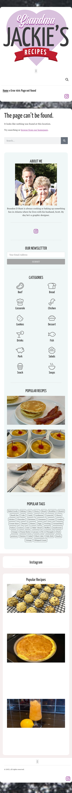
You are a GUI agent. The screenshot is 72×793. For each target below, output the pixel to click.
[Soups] (52, 366)
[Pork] (20, 350)
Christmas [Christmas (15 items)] (31, 519)
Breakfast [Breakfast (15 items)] (52, 511)
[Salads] (52, 350)
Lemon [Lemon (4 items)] (20, 528)
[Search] (64, 140)
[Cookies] (20, 318)
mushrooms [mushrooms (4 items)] (57, 528)
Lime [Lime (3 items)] (28, 528)
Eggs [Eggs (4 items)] (40, 523)
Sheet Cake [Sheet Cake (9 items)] (39, 536)
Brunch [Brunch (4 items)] (61, 511)
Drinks (20, 340)
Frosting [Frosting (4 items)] (47, 523)
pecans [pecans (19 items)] (36, 532)
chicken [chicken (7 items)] (12, 519)
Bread (52, 292)
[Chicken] (52, 302)
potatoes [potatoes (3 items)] (14, 536)
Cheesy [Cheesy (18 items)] (58, 515)
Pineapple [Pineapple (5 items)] (50, 532)
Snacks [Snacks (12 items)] (58, 536)
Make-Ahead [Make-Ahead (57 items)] (37, 528)
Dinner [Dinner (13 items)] (32, 523)
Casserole (20, 308)
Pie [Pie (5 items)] (42, 532)
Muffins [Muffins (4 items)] (47, 528)
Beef (20, 292)
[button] (36, 71)
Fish (52, 340)
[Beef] (20, 286)
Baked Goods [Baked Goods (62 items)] (13, 511)
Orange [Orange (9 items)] (14, 532)
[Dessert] (52, 318)
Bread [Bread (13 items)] (44, 511)
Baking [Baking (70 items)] (23, 511)
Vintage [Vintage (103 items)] (29, 540)
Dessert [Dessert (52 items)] (24, 523)
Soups (52, 372)
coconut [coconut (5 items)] (52, 519)
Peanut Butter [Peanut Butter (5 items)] (25, 532)
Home (5, 90)
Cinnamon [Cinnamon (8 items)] (42, 519)
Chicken (52, 308)
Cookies (20, 324)
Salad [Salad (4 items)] (30, 536)
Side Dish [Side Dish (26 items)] (49, 536)
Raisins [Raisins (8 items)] (23, 536)
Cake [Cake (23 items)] (23, 515)
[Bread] (52, 286)
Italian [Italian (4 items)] (12, 528)
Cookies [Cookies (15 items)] (60, 519)
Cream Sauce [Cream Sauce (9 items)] (14, 523)
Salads (52, 356)
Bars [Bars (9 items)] (30, 511)
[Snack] (20, 366)
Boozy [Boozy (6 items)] (36, 511)
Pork (20, 356)
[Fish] (52, 334)
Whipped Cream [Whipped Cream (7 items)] (40, 540)
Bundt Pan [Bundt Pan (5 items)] (15, 515)
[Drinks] (20, 334)
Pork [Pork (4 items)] (58, 532)
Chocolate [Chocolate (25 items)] (21, 519)
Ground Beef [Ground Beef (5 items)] (58, 523)
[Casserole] (20, 302)
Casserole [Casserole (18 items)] (49, 515)
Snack (20, 372)
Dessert (52, 324)
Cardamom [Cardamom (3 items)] (39, 515)
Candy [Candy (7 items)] (30, 515)
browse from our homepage (34, 129)
